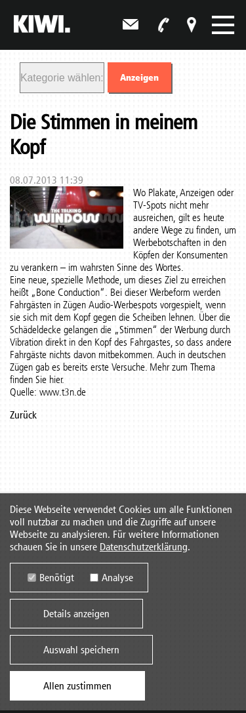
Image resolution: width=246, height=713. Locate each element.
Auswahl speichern (81, 650)
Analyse (117, 578)
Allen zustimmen (77, 686)
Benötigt (56, 578)
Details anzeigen (76, 614)
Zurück (23, 415)
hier (55, 379)
